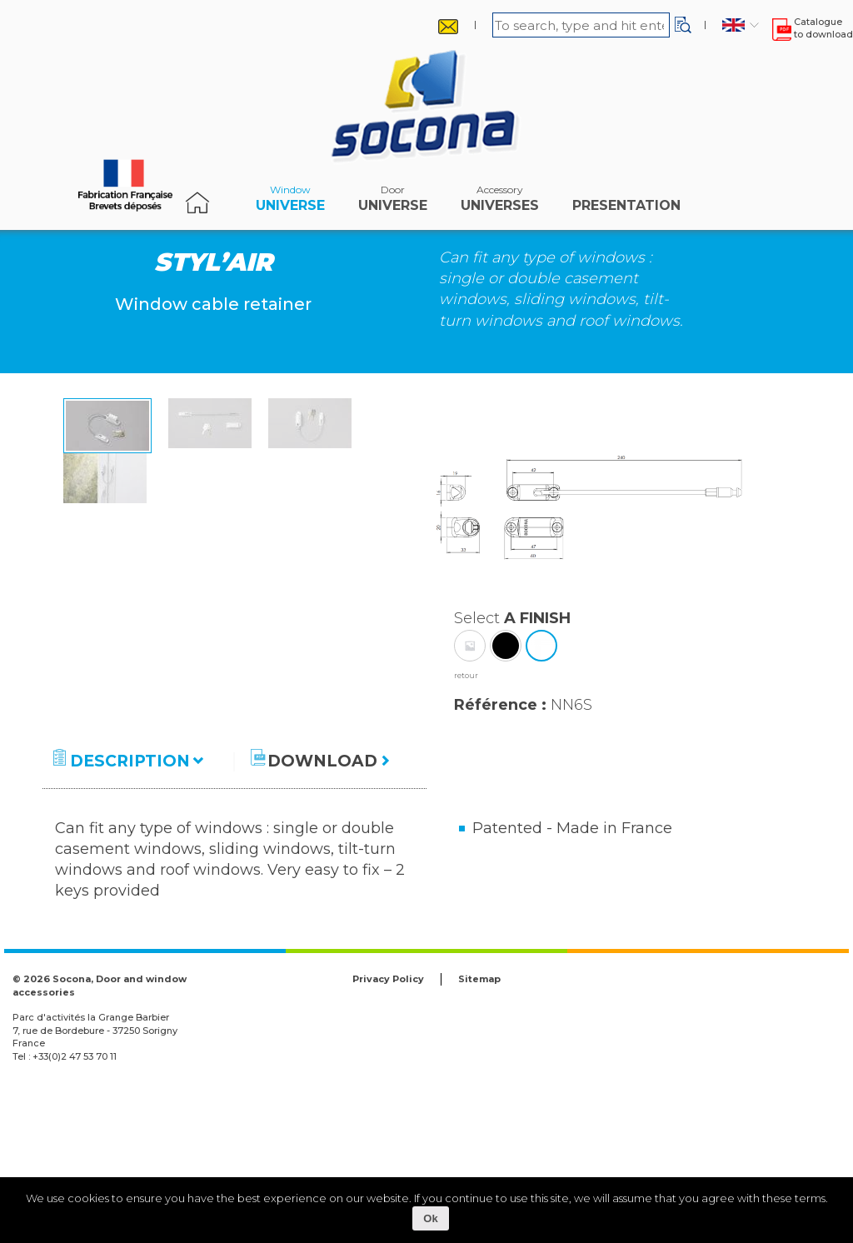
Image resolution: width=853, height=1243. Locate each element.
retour (466, 826)
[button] (683, 24)
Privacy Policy (388, 1130)
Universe (290, 202)
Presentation (626, 202)
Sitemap (479, 1130)
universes (500, 202)
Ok (430, 1218)
